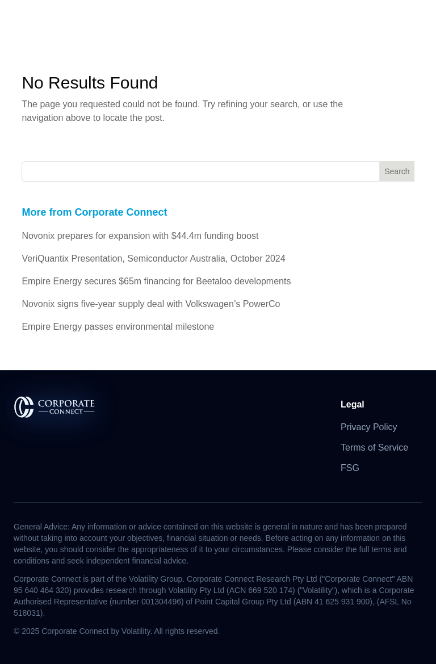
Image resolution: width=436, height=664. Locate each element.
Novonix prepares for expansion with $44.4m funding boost (140, 236)
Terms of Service (374, 447)
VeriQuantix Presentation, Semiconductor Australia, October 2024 (153, 258)
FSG (350, 468)
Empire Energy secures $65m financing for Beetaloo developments (156, 281)
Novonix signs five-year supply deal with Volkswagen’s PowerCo (151, 304)
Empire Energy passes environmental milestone (118, 326)
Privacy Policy (369, 427)
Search (396, 171)
